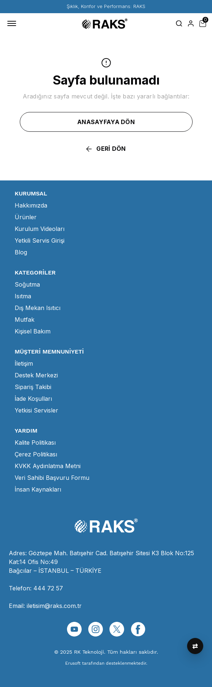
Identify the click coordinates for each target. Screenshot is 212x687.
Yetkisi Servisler (36, 410)
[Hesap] (191, 23)
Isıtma (23, 296)
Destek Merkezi (36, 375)
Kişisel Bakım (33, 331)
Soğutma (27, 284)
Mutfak (24, 319)
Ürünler (26, 217)
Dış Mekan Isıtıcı (37, 307)
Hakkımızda (31, 205)
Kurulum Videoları (39, 228)
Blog (21, 252)
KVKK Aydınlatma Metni (48, 466)
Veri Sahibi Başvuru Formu (52, 477)
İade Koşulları (33, 398)
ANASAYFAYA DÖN (106, 122)
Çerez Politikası (36, 454)
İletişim (24, 363)
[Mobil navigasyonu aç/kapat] (13, 23)
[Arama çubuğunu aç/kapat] (179, 23)
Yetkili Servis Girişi (39, 240)
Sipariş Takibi (33, 387)
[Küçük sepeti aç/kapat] (202, 23)
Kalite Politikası (35, 442)
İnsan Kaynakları (38, 489)
